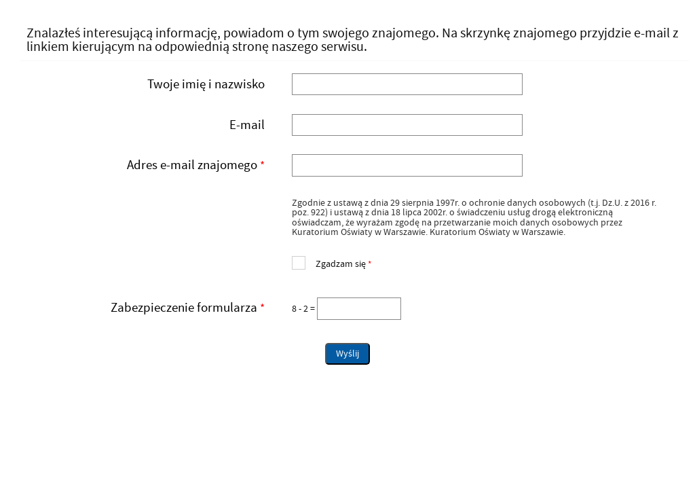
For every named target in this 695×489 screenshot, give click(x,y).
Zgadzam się (331, 262)
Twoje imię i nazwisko (206, 84)
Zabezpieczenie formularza (147, 309)
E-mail (247, 125)
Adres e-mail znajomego (147, 165)
